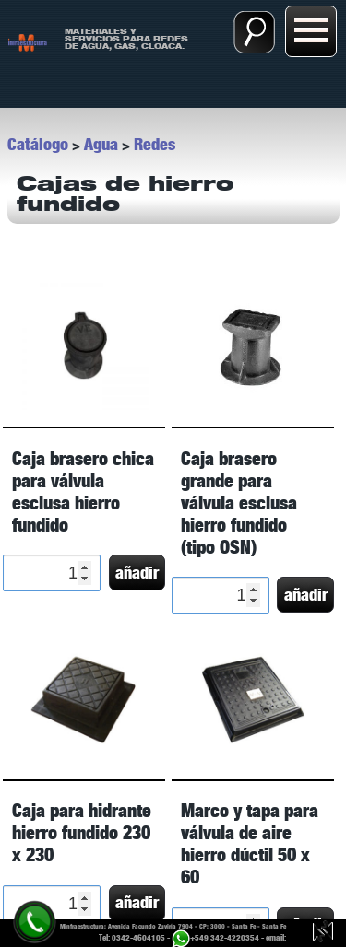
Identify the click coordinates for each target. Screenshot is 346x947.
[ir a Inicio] (27, 42)
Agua (101, 144)
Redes (154, 144)
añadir (137, 573)
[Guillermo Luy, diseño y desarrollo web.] (323, 933)
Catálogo (37, 144)
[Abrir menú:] (311, 31)
